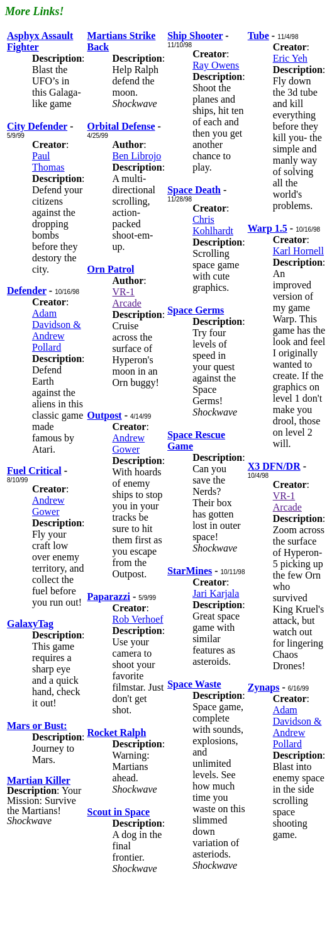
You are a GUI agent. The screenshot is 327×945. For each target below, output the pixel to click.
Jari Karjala (215, 593)
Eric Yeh (290, 58)
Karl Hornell (298, 251)
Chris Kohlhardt (212, 225)
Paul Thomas (48, 161)
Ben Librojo (137, 155)
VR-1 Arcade (127, 297)
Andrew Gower (48, 506)
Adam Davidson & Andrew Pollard (56, 330)
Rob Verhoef (138, 619)
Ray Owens (215, 65)
